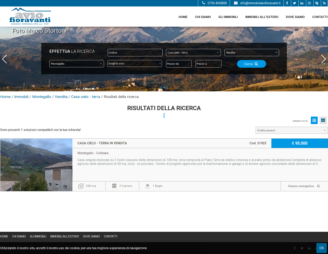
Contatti (320, 17)
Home (183, 17)
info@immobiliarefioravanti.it (256, 3)
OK (322, 248)
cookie (75, 248)
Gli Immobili (228, 17)
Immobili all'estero (261, 17)
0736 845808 (214, 3)
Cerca (251, 64)
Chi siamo (203, 17)
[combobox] (193, 52)
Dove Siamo (295, 17)
